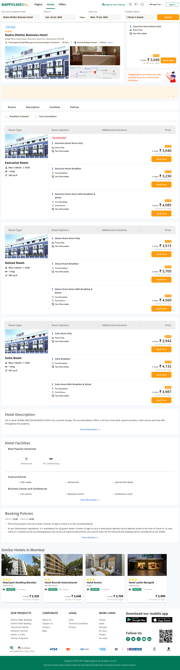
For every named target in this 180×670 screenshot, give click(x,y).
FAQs (71, 619)
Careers (46, 627)
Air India (103, 638)
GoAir (101, 623)
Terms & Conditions (78, 623)
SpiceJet (103, 627)
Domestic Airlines (19, 630)
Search (168, 17)
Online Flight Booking (21, 619)
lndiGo (102, 619)
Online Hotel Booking (21, 623)
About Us (46, 619)
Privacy (72, 627)
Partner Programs (19, 638)
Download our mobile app (147, 613)
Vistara (102, 634)
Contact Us (47, 623)
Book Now (168, 60)
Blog (44, 630)
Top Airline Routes (20, 627)
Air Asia (103, 630)
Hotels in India (18, 634)
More (111, 42)
